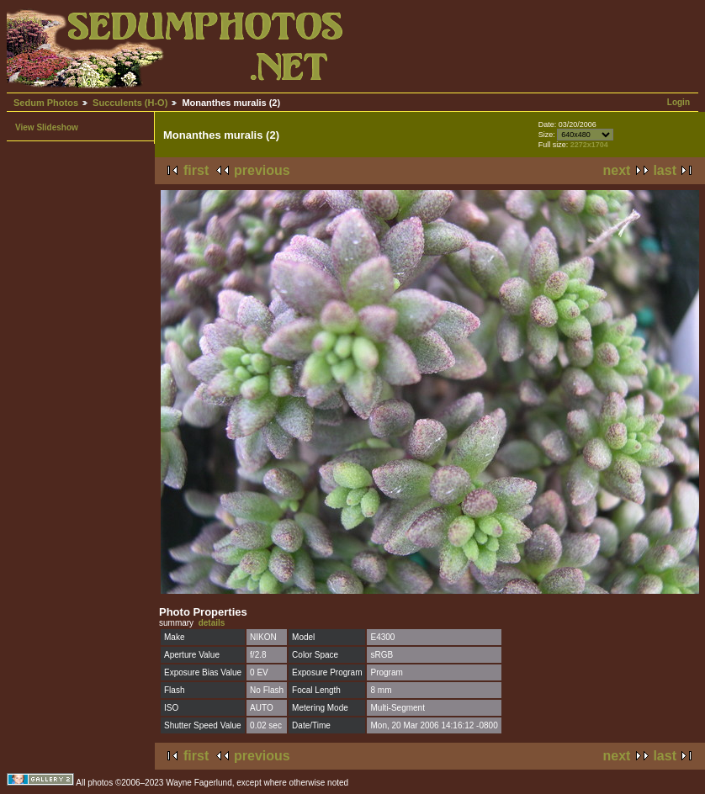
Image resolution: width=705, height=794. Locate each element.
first (196, 170)
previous (262, 170)
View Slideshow (46, 127)
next (617, 170)
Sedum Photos (45, 103)
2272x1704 (589, 144)
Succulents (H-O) (130, 103)
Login (678, 102)
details (212, 622)
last (664, 170)
